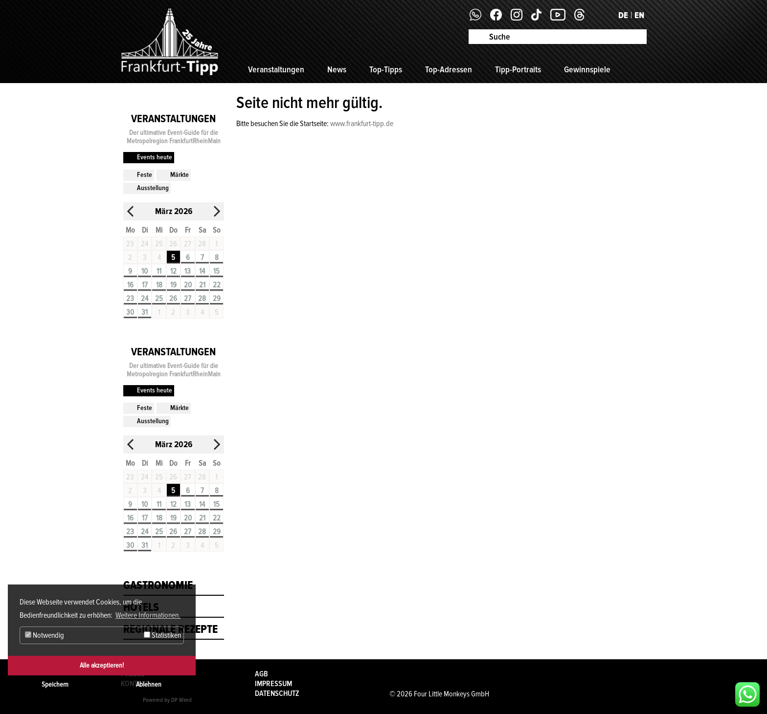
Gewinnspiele (587, 69)
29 (217, 298)
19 (173, 285)
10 (144, 271)
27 (187, 298)
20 (188, 285)
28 (202, 298)
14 (202, 271)
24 (144, 298)
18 (159, 285)
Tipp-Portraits (518, 69)
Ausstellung (153, 188)
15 (216, 271)
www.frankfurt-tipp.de (361, 124)
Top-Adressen (448, 69)
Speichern (55, 684)
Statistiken (162, 635)
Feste (144, 175)
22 (217, 285)
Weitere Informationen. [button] (147, 615)
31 (144, 312)
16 (130, 285)
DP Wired (181, 700)
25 (159, 298)
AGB (261, 674)
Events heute (154, 157)
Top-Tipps (385, 69)
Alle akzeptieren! (102, 665)
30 (130, 312)
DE (623, 15)
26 (173, 298)
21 (202, 285)
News (336, 69)
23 (130, 298)
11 (159, 271)
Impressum (273, 684)
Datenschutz (277, 693)
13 (187, 271)
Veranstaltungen (276, 69)
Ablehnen (148, 684)
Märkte (179, 175)
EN (639, 15)
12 (173, 271)
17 (145, 285)
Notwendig (44, 635)
